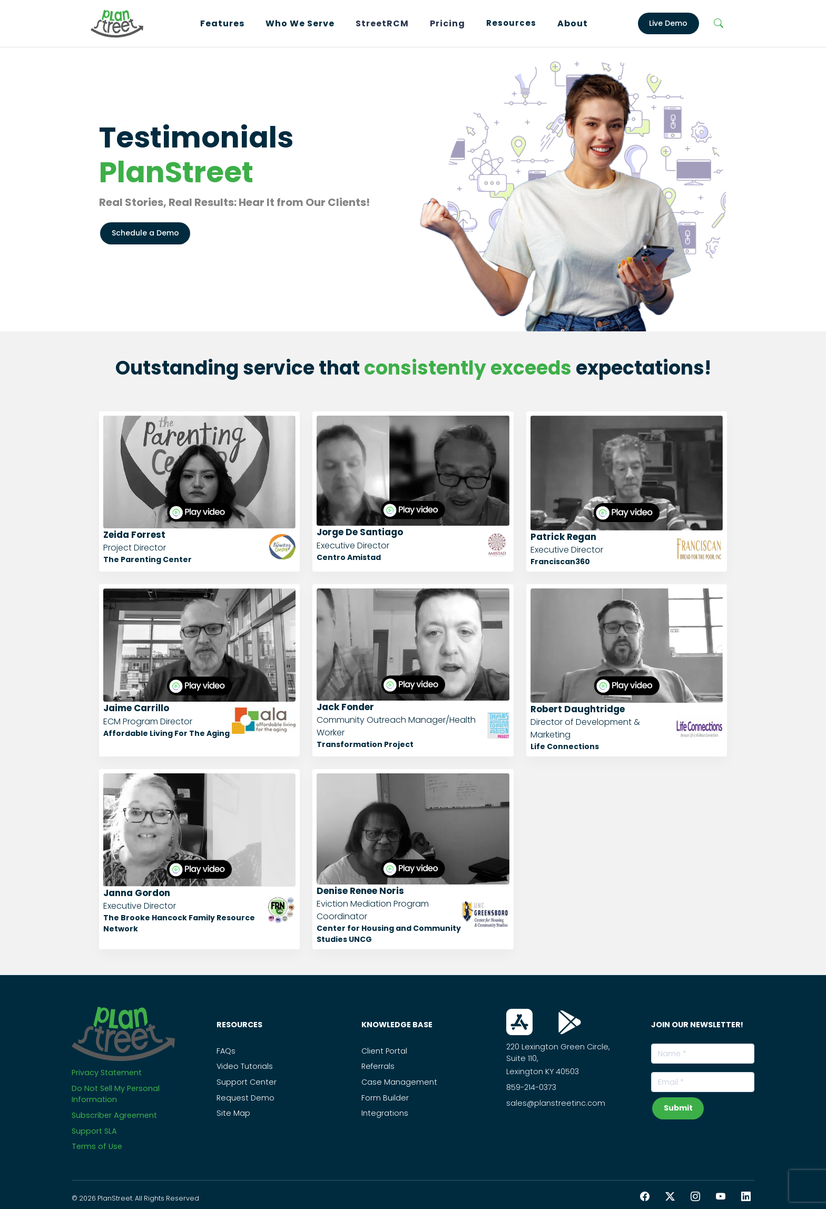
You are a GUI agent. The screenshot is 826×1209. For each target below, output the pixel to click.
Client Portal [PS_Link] (384, 1051)
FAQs (226, 1051)
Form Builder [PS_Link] (385, 1098)
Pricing (447, 23)
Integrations (384, 1113)
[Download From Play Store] (570, 1022)
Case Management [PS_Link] (399, 1082)
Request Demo (245, 1098)
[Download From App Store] (519, 1022)
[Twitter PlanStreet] (670, 1196)
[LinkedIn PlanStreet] (746, 1196)
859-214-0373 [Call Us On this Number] (531, 1087)
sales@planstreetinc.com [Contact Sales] (555, 1103)
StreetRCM (382, 23)
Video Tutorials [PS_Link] (245, 1066)
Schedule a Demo (145, 233)
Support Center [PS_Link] (247, 1082)
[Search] (718, 24)
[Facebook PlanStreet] (644, 1196)
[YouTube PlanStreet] (720, 1196)
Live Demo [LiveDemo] (668, 23)
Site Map (233, 1113)
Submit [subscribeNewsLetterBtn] (678, 1108)
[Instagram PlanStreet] (695, 1196)
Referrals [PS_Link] (378, 1066)
